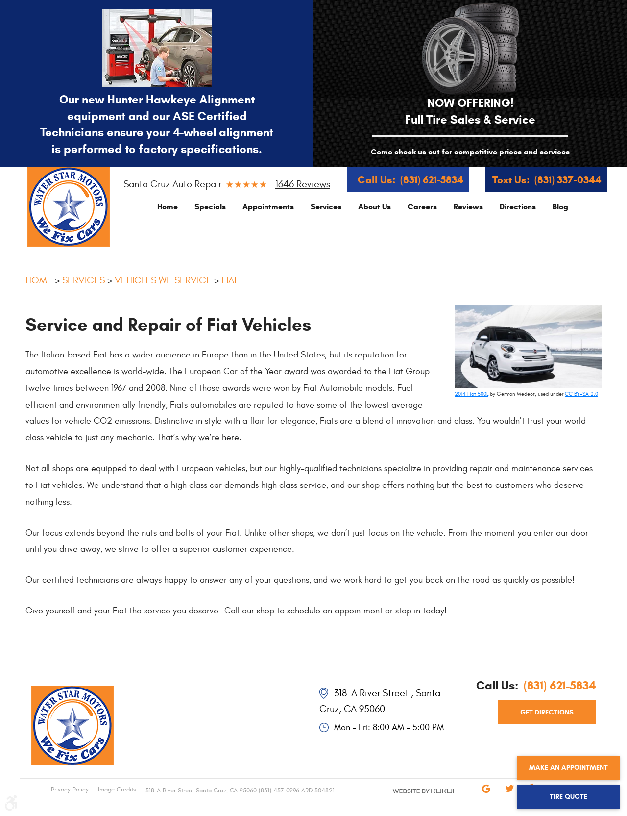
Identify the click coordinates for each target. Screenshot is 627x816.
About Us (374, 206)
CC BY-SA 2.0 (581, 394)
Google (486, 795)
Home (167, 206)
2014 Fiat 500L (471, 394)
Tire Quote (568, 796)
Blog (560, 206)
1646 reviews (302, 184)
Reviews (468, 206)
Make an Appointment (568, 768)
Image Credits (116, 789)
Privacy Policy (70, 789)
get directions (547, 712)
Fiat (229, 280)
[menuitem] (167, 207)
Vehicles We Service (163, 280)
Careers (422, 206)
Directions (518, 206)
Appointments (268, 206)
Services (326, 206)
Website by (411, 799)
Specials (210, 206)
